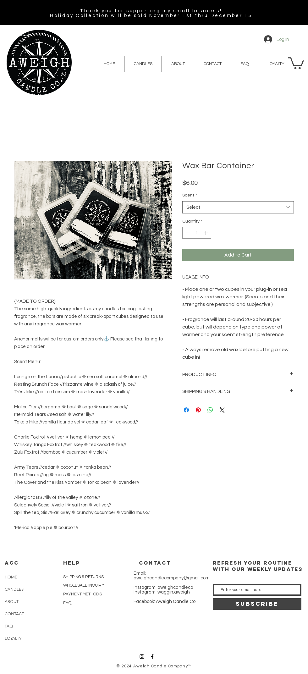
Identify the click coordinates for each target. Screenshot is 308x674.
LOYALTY (13, 638)
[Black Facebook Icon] (152, 657)
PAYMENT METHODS (82, 594)
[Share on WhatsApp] (210, 410)
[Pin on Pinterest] (198, 410)
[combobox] (238, 207)
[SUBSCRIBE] (257, 604)
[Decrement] (187, 232)
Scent (189, 195)
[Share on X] (222, 410)
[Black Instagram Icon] (142, 657)
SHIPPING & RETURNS (83, 577)
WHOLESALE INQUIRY (83, 585)
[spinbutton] (196, 232)
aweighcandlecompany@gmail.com (172, 578)
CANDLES (14, 589)
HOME (11, 577)
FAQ (9, 626)
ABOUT (12, 601)
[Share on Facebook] (186, 410)
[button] (296, 62)
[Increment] (206, 232)
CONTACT (14, 613)
